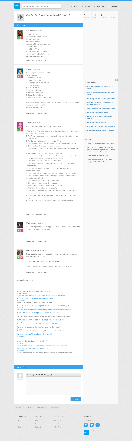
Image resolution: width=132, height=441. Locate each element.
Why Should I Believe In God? (97, 156)
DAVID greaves (31, 223)
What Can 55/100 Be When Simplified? (101, 144)
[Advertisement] (50, 207)
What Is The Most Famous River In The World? (35, 298)
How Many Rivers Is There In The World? (101, 99)
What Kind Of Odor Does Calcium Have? (101, 109)
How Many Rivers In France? (96, 123)
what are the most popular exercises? (32, 341)
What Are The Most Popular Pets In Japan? (34, 291)
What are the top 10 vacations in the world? (34, 334)
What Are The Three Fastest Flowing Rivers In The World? (40, 320)
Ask (74, 6)
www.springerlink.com (34, 110)
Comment (39, 60)
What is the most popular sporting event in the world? (38, 327)
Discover (99, 6)
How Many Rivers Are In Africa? (97, 113)
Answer (76, 399)
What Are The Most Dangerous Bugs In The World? (37, 313)
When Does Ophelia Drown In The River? (101, 130)
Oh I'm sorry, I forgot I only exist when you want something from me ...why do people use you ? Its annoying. (101, 150)
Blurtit (17, 6)
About (37, 421)
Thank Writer (30, 60)
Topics (86, 6)
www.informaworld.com (34, 107)
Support (38, 427)
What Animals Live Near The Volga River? (101, 127)
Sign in (112, 6)
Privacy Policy (57, 424)
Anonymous (30, 69)
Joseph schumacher (32, 250)
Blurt (45, 60)
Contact (37, 424)
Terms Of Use (57, 421)
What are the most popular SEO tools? (32, 348)
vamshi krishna (31, 31)
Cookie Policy (57, 427)
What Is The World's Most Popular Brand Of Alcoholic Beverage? (43, 306)
